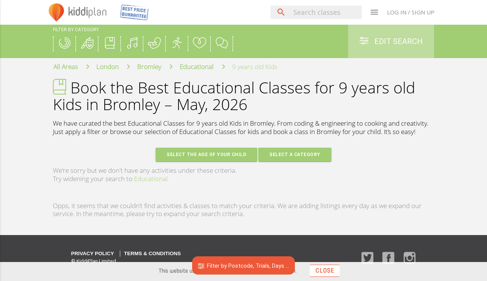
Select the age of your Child (206, 155)
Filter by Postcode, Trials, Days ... (244, 265)
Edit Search (391, 41)
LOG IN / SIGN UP (410, 12)
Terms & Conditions (152, 254)
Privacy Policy (92, 254)
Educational (151, 179)
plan (89, 12)
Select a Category (295, 155)
